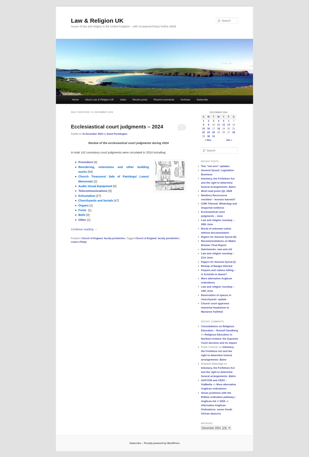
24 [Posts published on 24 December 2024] (213, 132)
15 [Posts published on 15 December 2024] (203, 128)
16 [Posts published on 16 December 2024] (208, 128)
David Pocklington (117, 134)
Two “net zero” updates (215, 166)
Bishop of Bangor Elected (216, 266)
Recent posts (139, 99)
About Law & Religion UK (99, 99)
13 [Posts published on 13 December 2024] (228, 124)
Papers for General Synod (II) (218, 236)
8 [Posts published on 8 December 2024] (203, 124)
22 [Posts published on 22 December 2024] (203, 132)
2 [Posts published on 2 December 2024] (208, 121)
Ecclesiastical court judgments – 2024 (117, 127)
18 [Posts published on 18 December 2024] (218, 128)
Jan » (229, 140)
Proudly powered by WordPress (162, 443)
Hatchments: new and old (216, 249)
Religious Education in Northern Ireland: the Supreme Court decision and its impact (219, 338)
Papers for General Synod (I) (218, 261)
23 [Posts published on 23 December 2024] (208, 132)
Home (75, 99)
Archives (185, 99)
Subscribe (202, 99)
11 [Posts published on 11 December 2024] (218, 124)
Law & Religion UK (97, 20)
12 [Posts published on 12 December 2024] (223, 124)
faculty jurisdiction (114, 238)
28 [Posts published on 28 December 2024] (233, 132)
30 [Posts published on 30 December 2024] (208, 136)
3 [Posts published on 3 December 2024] (213, 121)
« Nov (208, 140)
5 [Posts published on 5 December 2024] (223, 121)
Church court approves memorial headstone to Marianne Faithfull (215, 307)
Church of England (91, 238)
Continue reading (84, 229)
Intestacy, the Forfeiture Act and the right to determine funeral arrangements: (218, 182)
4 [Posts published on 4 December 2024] (218, 121)
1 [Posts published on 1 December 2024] (203, 121)
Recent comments (164, 99)
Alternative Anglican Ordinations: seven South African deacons (216, 409)
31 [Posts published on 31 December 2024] (213, 136)
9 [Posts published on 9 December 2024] (208, 124)
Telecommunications (93, 190)
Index (123, 99)
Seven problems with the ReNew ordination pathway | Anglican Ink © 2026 (218, 397)
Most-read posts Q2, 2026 (216, 190)
